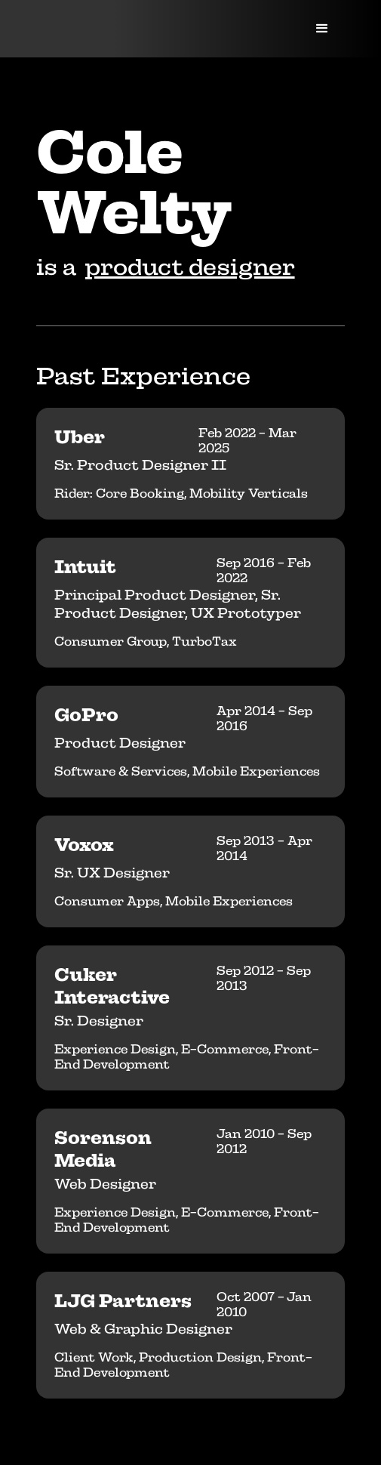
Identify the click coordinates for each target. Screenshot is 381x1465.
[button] (322, 28)
